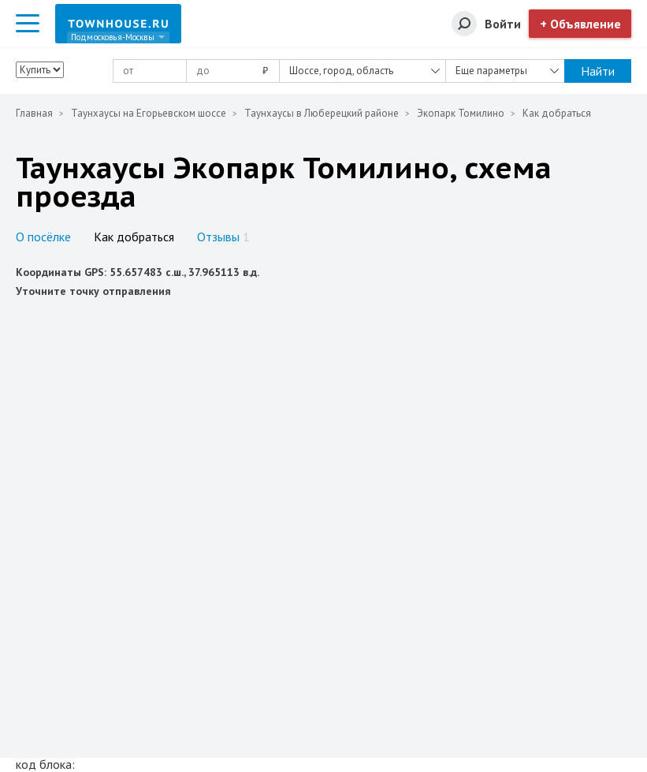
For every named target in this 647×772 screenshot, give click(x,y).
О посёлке (43, 236)
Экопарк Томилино (460, 113)
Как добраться (134, 236)
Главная (34, 113)
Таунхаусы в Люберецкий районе (321, 113)
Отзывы (223, 236)
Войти (503, 24)
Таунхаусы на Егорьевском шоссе (148, 113)
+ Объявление (580, 24)
